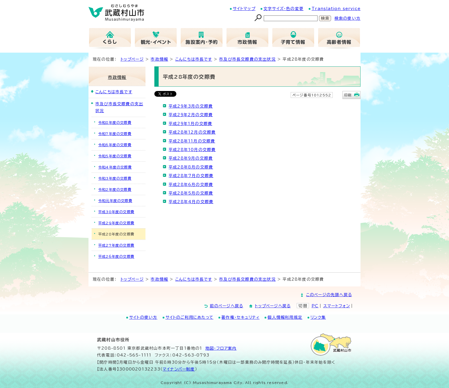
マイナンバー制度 (179, 369)
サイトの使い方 (143, 317)
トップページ (132, 59)
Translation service (336, 9)
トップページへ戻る (273, 306)
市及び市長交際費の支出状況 (247, 59)
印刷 (348, 95)
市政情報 (159, 59)
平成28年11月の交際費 (192, 141)
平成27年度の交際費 (116, 245)
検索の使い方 (347, 18)
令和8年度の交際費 (114, 122)
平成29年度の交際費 (116, 223)
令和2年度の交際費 (114, 189)
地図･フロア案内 (221, 348)
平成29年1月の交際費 (190, 124)
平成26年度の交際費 (116, 256)
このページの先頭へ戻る (329, 295)
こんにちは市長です (193, 59)
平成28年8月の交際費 (191, 167)
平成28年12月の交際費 (192, 132)
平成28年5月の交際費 (191, 193)
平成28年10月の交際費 (192, 150)
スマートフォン (336, 306)
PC (315, 306)
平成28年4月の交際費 (191, 202)
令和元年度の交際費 (115, 200)
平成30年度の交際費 (116, 211)
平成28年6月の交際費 (191, 185)
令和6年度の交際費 (114, 145)
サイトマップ (244, 9)
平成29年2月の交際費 (191, 115)
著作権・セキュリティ (240, 317)
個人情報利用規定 (284, 317)
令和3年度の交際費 (114, 178)
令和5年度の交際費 (114, 156)
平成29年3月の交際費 (191, 106)
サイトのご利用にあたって (189, 317)
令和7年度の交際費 (114, 133)
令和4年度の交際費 (115, 167)
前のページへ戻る (226, 306)
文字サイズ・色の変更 (283, 9)
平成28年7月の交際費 (191, 176)
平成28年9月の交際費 (191, 158)
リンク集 (318, 317)
